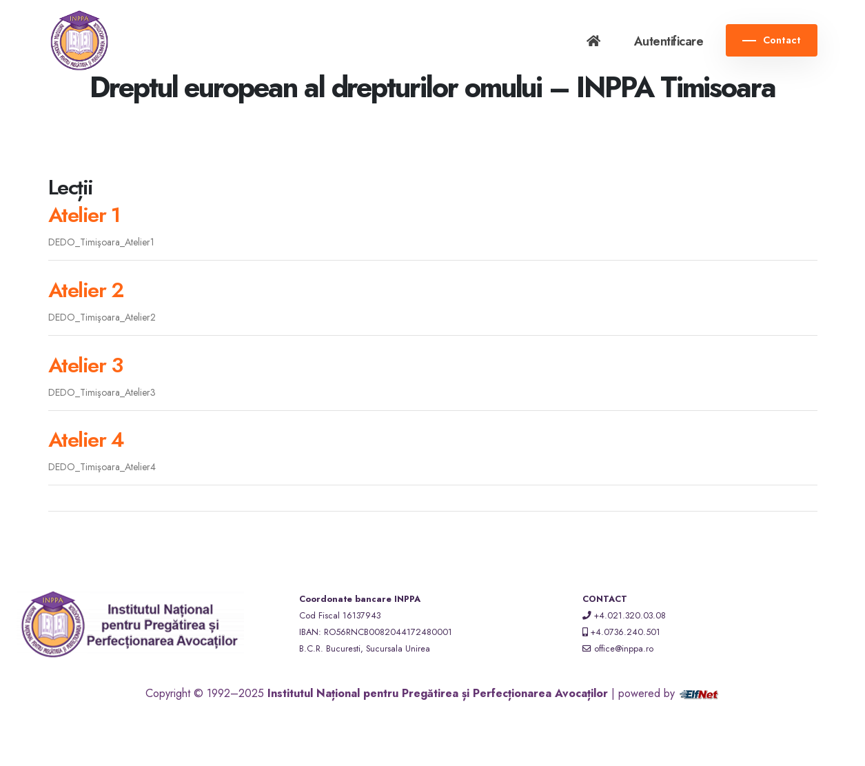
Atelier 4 (86, 439)
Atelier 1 (84, 215)
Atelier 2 (85, 290)
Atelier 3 (85, 365)
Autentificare (669, 41)
